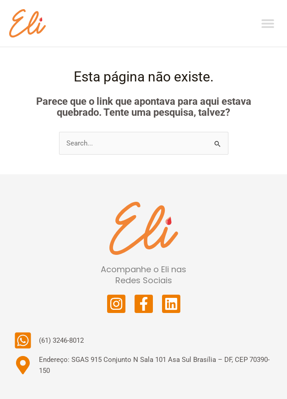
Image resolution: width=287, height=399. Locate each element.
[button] (267, 23)
